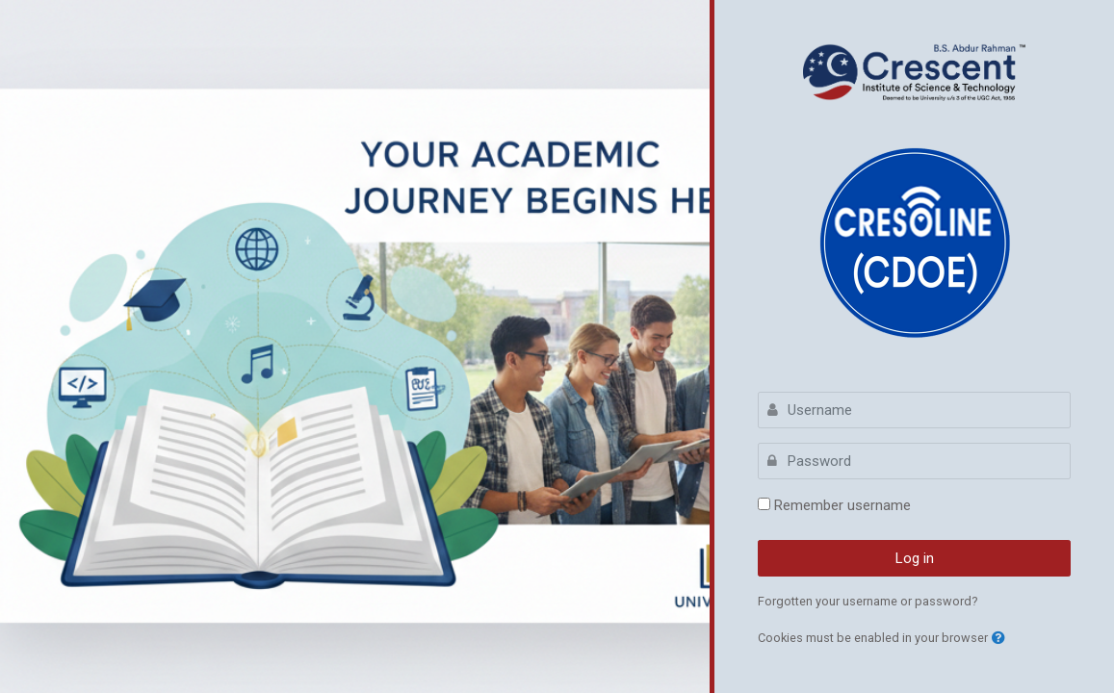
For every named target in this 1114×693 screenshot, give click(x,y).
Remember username (842, 505)
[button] (998, 639)
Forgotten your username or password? (868, 601)
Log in (914, 558)
